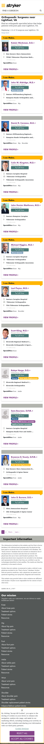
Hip (2, 623)
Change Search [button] (5, 32)
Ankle (3, 659)
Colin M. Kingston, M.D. (23, 162)
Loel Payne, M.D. (19, 288)
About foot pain (7, 644)
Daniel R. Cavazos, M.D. (23, 123)
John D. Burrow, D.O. (21, 497)
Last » (17, 532)
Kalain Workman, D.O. (22, 42)
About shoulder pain (9, 696)
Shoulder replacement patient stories (15, 702)
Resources (5, 618)
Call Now (19, 48)
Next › (10, 532)
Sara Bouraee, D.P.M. (21, 410)
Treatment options (8, 611)
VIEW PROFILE (10, 69)
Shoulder (4, 693)
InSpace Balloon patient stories (13, 706)
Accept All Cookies (22, 738)
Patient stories (6, 614)
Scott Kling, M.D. (19, 330)
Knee (3, 605)
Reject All (22, 733)
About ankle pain (8, 663)
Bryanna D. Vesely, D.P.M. (23, 457)
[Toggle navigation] (3, 5)
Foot (3, 641)
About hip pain (7, 626)
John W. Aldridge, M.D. (22, 82)
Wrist (3, 678)
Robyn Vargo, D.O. (20, 370)
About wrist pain (8, 681)
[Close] (22, 710)
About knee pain (8, 608)
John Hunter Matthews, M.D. (25, 205)
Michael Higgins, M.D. (22, 244)
